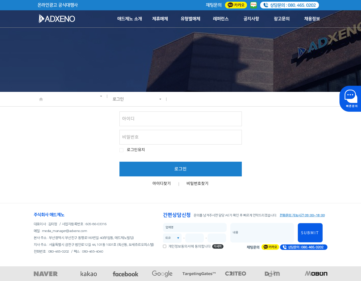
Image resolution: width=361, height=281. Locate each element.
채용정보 (312, 18)
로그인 (137, 99)
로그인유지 (136, 150)
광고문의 (282, 18)
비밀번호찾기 (197, 183)
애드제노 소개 (129, 18)
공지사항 (251, 18)
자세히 (218, 246)
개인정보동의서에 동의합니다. (189, 246)
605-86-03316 (95, 224)
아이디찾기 (161, 183)
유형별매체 (190, 18)
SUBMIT (310, 233)
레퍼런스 (221, 18)
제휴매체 (160, 18)
